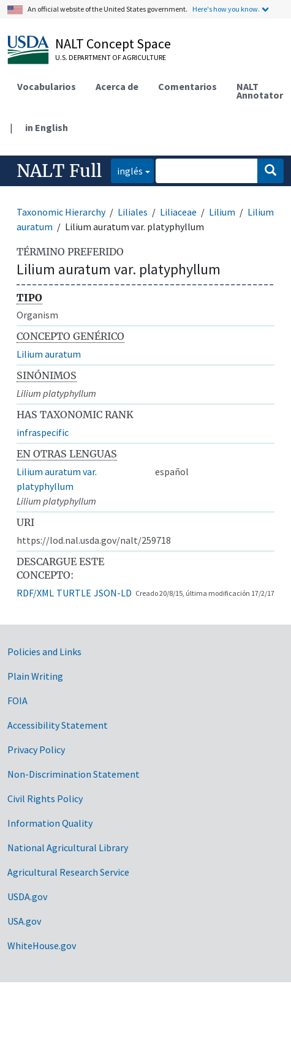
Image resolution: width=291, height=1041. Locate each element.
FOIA (17, 700)
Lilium (222, 212)
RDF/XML (35, 593)
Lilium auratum (49, 354)
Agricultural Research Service (68, 872)
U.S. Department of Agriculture (110, 57)
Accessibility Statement (57, 725)
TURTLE (73, 593)
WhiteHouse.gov (41, 945)
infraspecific (43, 432)
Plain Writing (35, 676)
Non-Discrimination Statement (73, 774)
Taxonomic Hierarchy (61, 212)
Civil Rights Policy (45, 798)
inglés (127, 170)
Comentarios (187, 86)
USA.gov (24, 921)
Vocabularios (46, 86)
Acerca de (117, 86)
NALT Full (59, 171)
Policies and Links (44, 651)
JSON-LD (113, 593)
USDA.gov (27, 896)
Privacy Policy (36, 749)
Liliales (133, 212)
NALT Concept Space (113, 43)
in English (46, 127)
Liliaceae (178, 212)
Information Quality (50, 823)
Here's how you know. (226, 8)
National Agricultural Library (67, 847)
